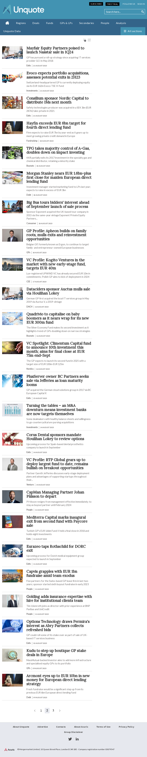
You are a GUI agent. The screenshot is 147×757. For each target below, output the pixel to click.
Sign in (141, 4)
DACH (29, 306)
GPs (28, 252)
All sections (135, 31)
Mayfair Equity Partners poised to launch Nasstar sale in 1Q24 (55, 50)
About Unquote (21, 727)
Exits (28, 65)
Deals (35, 22)
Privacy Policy (126, 727)
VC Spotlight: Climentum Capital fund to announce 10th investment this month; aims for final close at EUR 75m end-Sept (58, 349)
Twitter (70, 739)
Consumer (31, 223)
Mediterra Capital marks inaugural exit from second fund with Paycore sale (56, 521)
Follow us (129, 4)
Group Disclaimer (73, 732)
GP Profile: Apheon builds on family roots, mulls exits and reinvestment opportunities (56, 234)
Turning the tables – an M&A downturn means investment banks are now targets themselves (56, 409)
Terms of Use (103, 727)
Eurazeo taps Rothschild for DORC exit (56, 548)
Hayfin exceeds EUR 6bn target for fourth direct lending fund (56, 125)
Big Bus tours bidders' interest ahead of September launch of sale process (57, 204)
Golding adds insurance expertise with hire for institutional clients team (59, 598)
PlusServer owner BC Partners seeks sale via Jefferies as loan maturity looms (57, 380)
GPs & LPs (66, 22)
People (105, 22)
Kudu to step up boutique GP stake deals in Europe (56, 652)
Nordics (30, 369)
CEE (28, 281)
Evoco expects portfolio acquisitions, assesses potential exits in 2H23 (57, 75)
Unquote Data (12, 31)
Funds (49, 22)
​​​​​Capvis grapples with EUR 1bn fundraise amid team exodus (51, 573)
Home (7, 23)
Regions (21, 22)
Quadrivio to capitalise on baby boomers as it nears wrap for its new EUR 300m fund (57, 318)
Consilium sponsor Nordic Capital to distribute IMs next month (57, 100)
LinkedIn (77, 739)
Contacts (61, 727)
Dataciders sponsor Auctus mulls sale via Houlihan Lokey (58, 291)
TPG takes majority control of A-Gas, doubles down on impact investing (58, 150)
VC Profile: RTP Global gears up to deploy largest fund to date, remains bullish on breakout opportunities (57, 463)
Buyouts (30, 166)
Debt (28, 195)
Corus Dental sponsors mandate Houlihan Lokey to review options (55, 436)
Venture (30, 484)
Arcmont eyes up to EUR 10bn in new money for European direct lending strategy (58, 679)
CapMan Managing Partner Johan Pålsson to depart (55, 494)
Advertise (42, 727)
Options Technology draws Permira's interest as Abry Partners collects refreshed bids (58, 625)
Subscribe (96, 4)
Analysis (121, 22)
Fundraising (31, 141)
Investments (32, 90)
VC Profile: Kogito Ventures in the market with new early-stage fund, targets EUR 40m (56, 264)
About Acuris (81, 727)
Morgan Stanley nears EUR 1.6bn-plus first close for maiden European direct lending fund (59, 177)
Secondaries (86, 22)
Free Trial (112, 4)
